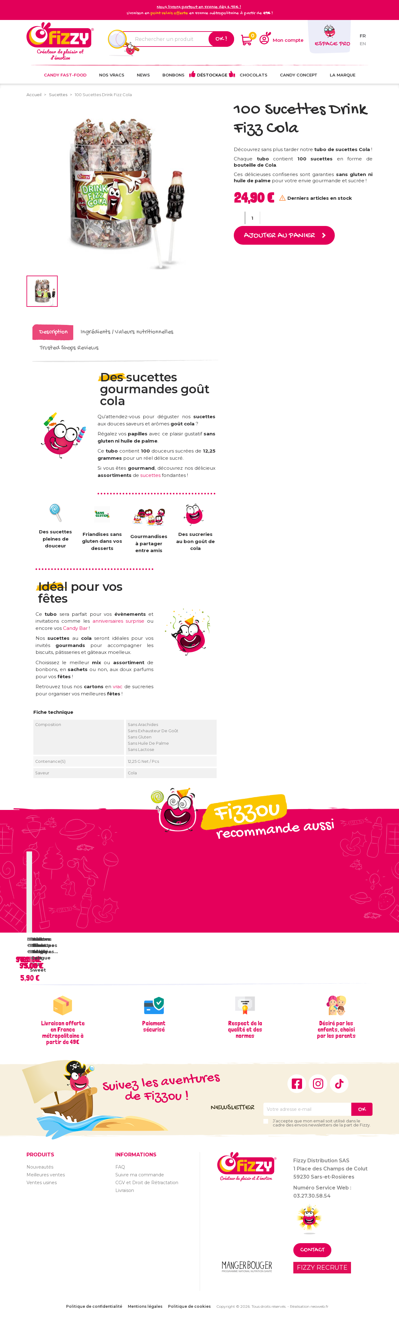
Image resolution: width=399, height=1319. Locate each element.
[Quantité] (252, 218)
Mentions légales (145, 1306)
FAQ (120, 1167)
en (363, 44)
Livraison (124, 1190)
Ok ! (221, 39)
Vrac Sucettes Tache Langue (43, 948)
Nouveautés (39, 1167)
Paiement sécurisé (154, 1026)
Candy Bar (75, 628)
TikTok (339, 1083)
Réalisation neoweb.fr (309, 1306)
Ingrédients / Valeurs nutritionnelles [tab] (127, 332)
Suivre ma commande (139, 1175)
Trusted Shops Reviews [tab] (69, 348)
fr (363, 36)
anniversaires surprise (119, 621)
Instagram (318, 1083)
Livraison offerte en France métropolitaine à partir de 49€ (62, 1032)
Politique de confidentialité (94, 1306)
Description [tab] (53, 332)
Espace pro (332, 44)
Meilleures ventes (45, 1175)
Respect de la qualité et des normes (245, 1029)
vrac (118, 686)
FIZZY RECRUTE (322, 1267)
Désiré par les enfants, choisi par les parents (336, 1029)
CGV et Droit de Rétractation (146, 1182)
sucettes (151, 475)
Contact (312, 1250)
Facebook (296, 1083)
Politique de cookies (189, 1306)
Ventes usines (41, 1182)
